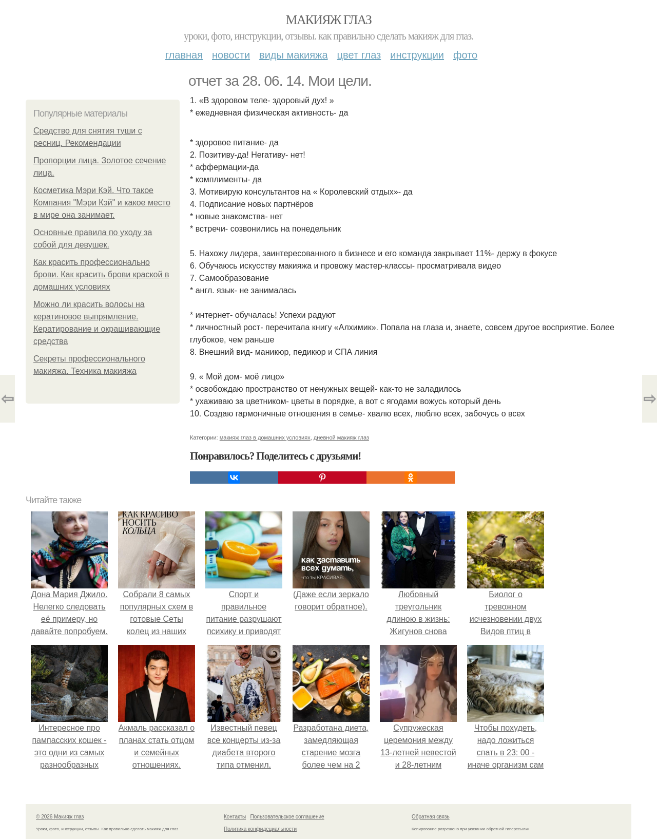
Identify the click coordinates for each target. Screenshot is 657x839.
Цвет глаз (359, 55)
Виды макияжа (293, 55)
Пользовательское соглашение (287, 816)
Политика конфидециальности (260, 829)
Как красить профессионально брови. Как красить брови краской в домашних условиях (101, 274)
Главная (184, 55)
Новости (231, 55)
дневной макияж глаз (341, 437)
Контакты (235, 816)
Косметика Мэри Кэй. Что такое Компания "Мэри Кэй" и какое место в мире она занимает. (101, 202)
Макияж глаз (329, 19)
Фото (465, 55)
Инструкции (417, 55)
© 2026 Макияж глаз (60, 816)
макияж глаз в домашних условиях (265, 437)
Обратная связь (431, 816)
